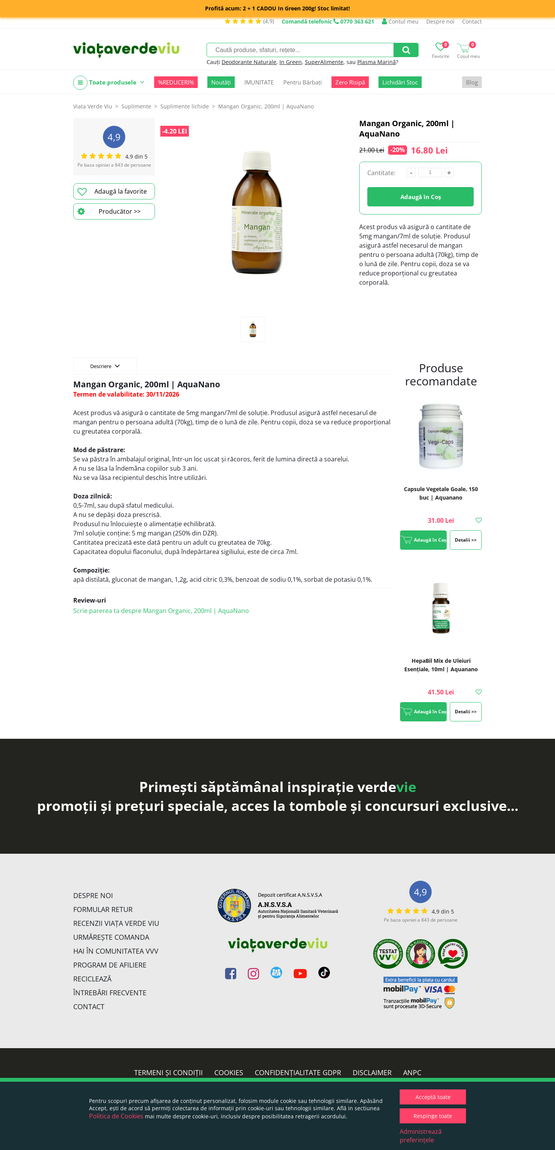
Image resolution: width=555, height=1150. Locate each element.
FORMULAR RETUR (103, 909)
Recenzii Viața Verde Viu (116, 923)
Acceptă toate (433, 1097)
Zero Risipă (350, 82)
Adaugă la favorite (112, 191)
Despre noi (440, 21)
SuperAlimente (324, 62)
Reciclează (92, 978)
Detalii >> (466, 540)
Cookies (228, 1072)
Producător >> (109, 211)
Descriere (105, 365)
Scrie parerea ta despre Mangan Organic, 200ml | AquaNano (161, 610)
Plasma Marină (376, 62)
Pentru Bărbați (302, 82)
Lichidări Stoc (400, 82)
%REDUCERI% (176, 82)
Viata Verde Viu (92, 106)
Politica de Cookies (116, 1116)
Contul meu (400, 21)
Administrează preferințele (421, 1135)
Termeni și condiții (168, 1072)
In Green (290, 62)
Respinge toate (433, 1116)
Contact (472, 21)
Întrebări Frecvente (109, 992)
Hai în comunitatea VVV (115, 951)
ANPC (412, 1072)
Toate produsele (109, 83)
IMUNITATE (259, 82)
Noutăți (221, 82)
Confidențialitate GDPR (298, 1072)
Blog (472, 82)
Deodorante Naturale (249, 62)
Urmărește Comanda (111, 937)
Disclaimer (372, 1072)
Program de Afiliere (109, 964)
